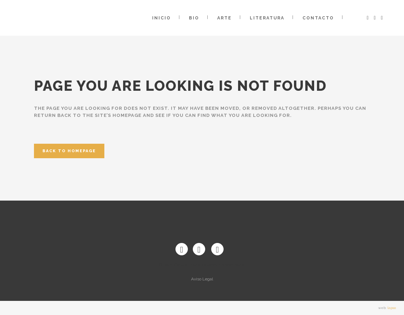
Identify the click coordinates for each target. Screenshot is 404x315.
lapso (391, 308)
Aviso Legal (202, 279)
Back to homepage (69, 151)
